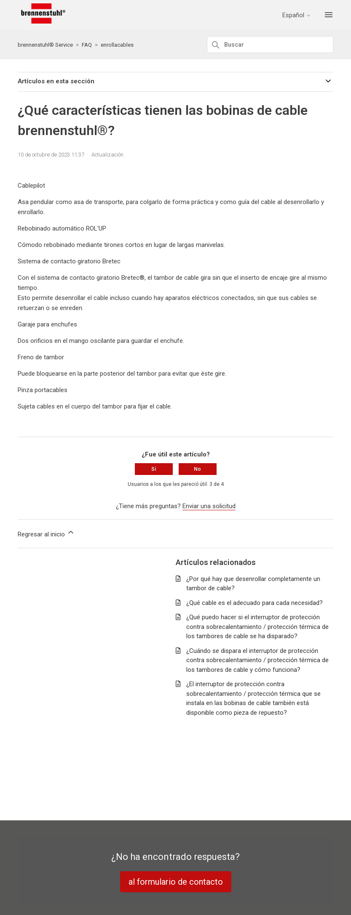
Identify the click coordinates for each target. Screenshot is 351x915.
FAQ (87, 45)
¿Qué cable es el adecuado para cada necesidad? (254, 603)
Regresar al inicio (46, 533)
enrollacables (117, 45)
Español (296, 15)
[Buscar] (270, 44)
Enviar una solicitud (209, 506)
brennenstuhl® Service (45, 45)
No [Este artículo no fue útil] (197, 469)
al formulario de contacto (176, 882)
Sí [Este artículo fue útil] (153, 469)
